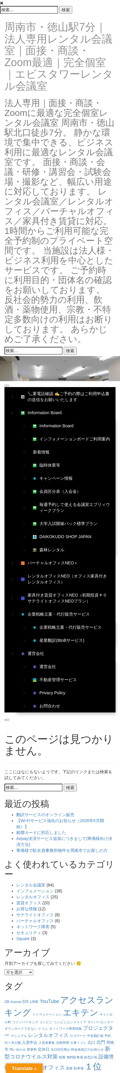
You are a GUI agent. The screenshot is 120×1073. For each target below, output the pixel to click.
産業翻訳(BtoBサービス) (58, 640)
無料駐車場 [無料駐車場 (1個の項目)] (75, 1057)
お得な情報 (26, 908)
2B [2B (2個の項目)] (6, 1001)
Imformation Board (41, 413)
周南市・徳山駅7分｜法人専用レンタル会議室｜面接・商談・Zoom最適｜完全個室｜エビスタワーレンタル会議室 (58, 56)
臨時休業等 (46, 465)
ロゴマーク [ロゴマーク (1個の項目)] (78, 1036)
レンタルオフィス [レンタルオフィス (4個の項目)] (48, 1035)
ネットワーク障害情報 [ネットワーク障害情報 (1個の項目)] (65, 1028)
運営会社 (32, 653)
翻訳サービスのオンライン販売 (45, 814)
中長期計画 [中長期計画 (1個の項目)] (95, 1036)
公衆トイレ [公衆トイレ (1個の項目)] (78, 1042)
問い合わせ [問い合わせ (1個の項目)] (17, 1049)
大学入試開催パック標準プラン (65, 524)
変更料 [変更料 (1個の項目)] (32, 1049)
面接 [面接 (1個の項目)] (69, 1068)
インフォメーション (35, 891)
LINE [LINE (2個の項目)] (34, 1001)
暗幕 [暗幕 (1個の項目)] (62, 1057)
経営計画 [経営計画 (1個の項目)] (90, 1057)
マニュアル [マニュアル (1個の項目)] (19, 1036)
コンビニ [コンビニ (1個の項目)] (45, 1022)
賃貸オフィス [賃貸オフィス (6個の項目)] (48, 1067)
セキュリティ (28, 932)
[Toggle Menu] (6, 385)
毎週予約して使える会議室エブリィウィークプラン (71, 507)
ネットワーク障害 (32, 926)
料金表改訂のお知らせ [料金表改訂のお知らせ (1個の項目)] (87, 1049)
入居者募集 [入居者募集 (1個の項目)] (47, 1042)
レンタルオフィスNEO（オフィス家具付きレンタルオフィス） (64, 579)
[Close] (6, 720)
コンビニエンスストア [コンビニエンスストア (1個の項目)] (70, 1022)
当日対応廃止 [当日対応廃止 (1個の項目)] (60, 1049)
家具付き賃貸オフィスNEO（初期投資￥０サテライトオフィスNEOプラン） (64, 598)
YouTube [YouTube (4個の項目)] (49, 1001)
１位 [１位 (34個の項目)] (93, 1066)
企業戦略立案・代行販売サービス (55, 614)
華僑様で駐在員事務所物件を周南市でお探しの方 (62, 850)
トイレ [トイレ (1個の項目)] (43, 1028)
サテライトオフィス (35, 914)
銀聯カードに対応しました (41, 832)
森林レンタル (48, 550)
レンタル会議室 (30, 885)
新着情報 (41, 452)
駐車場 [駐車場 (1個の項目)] (79, 1068)
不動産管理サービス (55, 680)
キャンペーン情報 (53, 478)
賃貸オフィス (28, 902)
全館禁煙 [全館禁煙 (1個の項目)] (62, 1042)
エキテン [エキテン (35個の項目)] (80, 1012)
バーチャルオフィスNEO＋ (49, 563)
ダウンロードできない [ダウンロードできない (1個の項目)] (20, 1028)
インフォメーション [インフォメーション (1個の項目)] (47, 1014)
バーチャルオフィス (35, 920)
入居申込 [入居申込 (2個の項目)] (29, 1042)
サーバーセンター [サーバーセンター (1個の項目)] (100, 1022)
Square (23, 938)
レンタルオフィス (32, 897)
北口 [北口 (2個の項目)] (91, 1042)
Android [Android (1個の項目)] (15, 1002)
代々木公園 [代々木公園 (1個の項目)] (12, 1042)
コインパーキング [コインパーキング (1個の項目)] (25, 1022)
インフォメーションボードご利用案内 (71, 439)
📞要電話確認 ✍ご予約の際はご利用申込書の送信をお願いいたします (65, 396)
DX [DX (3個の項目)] (26, 1001)
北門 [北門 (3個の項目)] (100, 1042)
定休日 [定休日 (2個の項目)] (43, 1049)
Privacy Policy (49, 693)
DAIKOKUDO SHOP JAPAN (62, 537)
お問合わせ (46, 706)
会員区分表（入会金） (57, 491)
